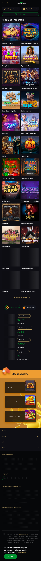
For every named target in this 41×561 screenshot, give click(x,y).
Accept (11, 556)
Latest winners (13, 307)
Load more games (20, 297)
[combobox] (11, 9)
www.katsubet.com (23, 534)
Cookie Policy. (22, 553)
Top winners (29, 307)
